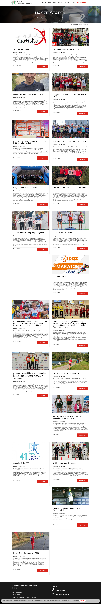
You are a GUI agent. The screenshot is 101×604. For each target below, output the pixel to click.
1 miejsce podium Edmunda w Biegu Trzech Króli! (68, 509)
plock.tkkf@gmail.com (62, 594)
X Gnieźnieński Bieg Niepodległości (28, 233)
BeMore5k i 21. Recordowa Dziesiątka (69, 141)
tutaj (42, 600)
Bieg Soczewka (58, 2)
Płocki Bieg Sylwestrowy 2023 (26, 553)
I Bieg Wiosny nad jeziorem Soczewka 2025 (69, 95)
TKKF (49, 2)
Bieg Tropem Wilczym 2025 (25, 187)
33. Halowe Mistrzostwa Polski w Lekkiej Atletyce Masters (67, 417)
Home (44, 2)
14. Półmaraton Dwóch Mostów (66, 49)
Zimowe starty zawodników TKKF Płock (70, 187)
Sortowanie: (74, 24)
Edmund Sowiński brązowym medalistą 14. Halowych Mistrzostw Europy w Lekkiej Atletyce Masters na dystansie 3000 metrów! (30, 375)
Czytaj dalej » (43, 66)
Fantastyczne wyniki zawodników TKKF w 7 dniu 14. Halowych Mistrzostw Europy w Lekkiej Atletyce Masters (30, 323)
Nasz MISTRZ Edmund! (63, 233)
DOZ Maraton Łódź (61, 277)
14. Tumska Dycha (21, 49)
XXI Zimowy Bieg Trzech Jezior (66, 463)
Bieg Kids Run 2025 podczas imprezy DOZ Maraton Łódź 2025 (29, 142)
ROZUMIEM (82, 600)
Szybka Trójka (70, 2)
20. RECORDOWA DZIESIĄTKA (66, 373)
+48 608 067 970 (60, 590)
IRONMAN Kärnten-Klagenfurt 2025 (28, 94)
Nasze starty (81, 2)
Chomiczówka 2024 (21, 463)
